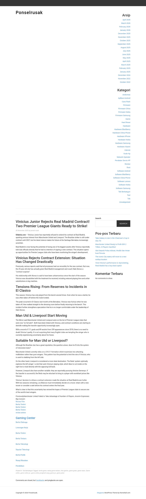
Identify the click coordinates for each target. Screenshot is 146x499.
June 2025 (126, 54)
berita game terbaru (53, 471)
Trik (128, 199)
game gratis (73, 471)
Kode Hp (127, 154)
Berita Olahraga (21, 422)
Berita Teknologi (22, 444)
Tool (128, 195)
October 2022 (125, 82)
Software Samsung (123, 188)
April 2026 (126, 20)
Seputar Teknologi (22, 450)
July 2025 (126, 51)
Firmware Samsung (123, 115)
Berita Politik (20, 455)
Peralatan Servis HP (122, 160)
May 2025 (126, 58)
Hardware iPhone (123, 136)
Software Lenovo (123, 181)
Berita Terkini (21, 404)
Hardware (126, 126)
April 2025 (126, 61)
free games (64, 471)
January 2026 (125, 30)
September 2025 (124, 44)
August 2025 (125, 47)
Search (98, 218)
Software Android (123, 171)
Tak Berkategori (124, 192)
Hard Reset (126, 122)
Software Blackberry (122, 174)
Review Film (20, 402)
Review (127, 164)
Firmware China (124, 109)
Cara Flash (126, 102)
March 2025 (125, 65)
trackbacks (40, 480)
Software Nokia (124, 185)
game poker (60, 473)
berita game (43, 471)
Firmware (126, 105)
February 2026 (124, 27)
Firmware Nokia (124, 112)
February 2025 (124, 68)
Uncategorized (124, 202)
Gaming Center (25, 418)
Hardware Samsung (122, 143)
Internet (127, 150)
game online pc (25, 473)
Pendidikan (20, 466)
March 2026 (125, 23)
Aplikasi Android (124, 98)
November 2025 (124, 37)
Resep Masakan (22, 460)
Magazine (100, 493)
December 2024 (124, 75)
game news (81, 471)
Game (128, 119)
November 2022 (124, 79)
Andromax (126, 95)
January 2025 (125, 72)
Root (128, 167)
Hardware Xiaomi (123, 147)
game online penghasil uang (40, 473)
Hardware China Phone (121, 133)
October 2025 (125, 40)
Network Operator (123, 157)
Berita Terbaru (21, 439)
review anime (21, 413)
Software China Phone (121, 178)
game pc (53, 473)
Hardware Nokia (124, 140)
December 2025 (124, 34)
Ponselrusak (29, 12)
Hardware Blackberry (122, 129)
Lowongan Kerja (22, 428)
